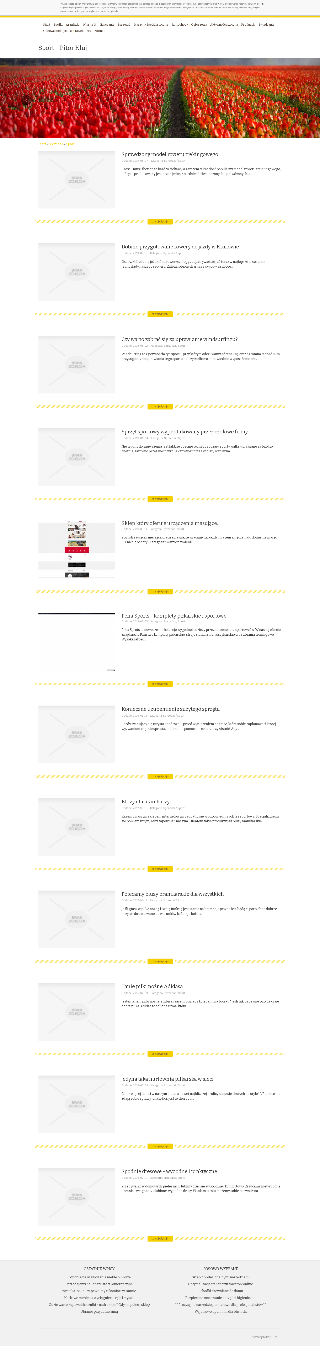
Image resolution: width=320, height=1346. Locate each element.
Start (42, 144)
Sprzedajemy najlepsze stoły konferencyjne (99, 1284)
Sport (70, 144)
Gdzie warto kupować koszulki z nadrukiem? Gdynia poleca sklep (99, 1305)
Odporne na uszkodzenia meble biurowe (99, 1277)
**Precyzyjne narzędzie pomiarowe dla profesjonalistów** (221, 1305)
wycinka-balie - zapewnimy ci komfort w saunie (99, 1291)
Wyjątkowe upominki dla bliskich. (221, 1312)
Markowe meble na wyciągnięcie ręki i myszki (99, 1298)
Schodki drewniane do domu (221, 1291)
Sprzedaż (56, 144)
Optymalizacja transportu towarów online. (221, 1284)
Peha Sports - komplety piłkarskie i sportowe (174, 616)
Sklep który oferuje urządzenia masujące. (170, 523)
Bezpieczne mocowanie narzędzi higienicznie (220, 1298)
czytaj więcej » (160, 221)
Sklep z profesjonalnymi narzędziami (221, 1277)
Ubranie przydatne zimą (99, 1312)
